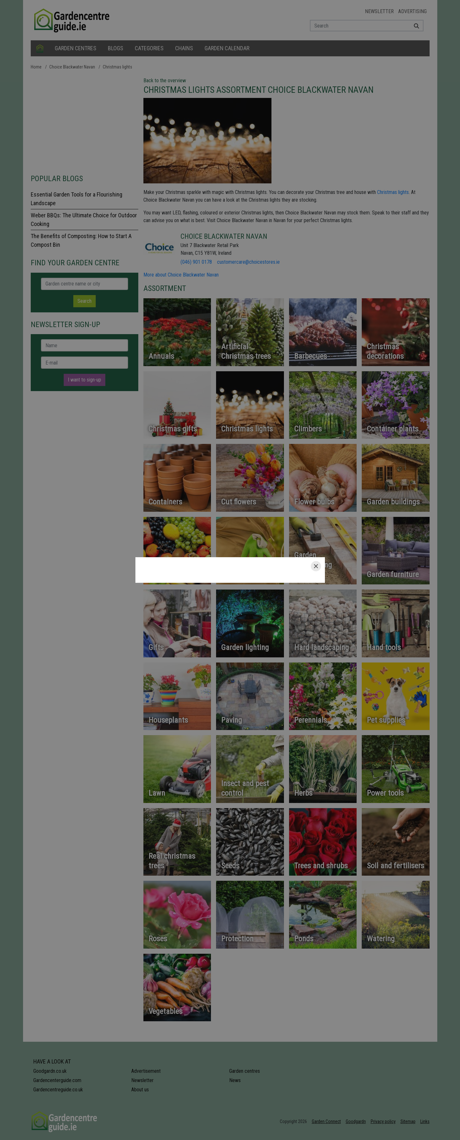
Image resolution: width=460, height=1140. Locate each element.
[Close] (316, 566)
